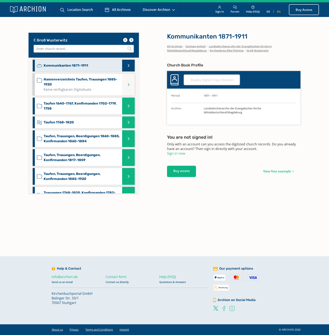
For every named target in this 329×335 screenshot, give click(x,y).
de (268, 11)
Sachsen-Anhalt (195, 46)
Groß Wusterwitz (51, 40)
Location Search (80, 9)
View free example (277, 171)
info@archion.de (65, 276)
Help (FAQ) (253, 9)
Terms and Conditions (99, 329)
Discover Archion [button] (157, 9)
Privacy (74, 329)
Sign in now (176, 153)
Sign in (219, 9)
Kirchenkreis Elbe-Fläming (226, 50)
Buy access (181, 171)
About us (57, 329)
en (279, 11)
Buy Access (304, 10)
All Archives (121, 9)
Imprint (124, 329)
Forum (235, 9)
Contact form (116, 276)
